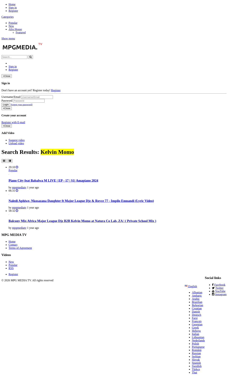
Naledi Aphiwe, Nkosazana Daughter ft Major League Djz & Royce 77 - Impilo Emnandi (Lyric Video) (81, 201)
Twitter (219, 287)
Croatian (197, 308)
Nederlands (198, 340)
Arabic (196, 298)
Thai (194, 372)
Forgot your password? (22, 104)
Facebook (219, 284)
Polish (195, 343)
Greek (195, 327)
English (191, 286)
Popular (13, 22)
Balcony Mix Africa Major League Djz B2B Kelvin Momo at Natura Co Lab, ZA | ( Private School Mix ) (82, 221)
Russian (196, 353)
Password (6, 100)
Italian (195, 334)
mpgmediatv (19, 187)
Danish (196, 311)
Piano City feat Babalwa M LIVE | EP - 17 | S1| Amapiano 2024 (53, 180)
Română (196, 350)
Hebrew (196, 330)
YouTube (220, 291)
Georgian (197, 324)
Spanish (196, 362)
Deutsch (196, 314)
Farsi (195, 318)
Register (13, 10)
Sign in (13, 7)
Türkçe (196, 369)
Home (12, 4)
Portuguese (198, 346)
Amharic (197, 295)
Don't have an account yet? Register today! (25, 90)
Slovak (196, 359)
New (11, 26)
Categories (7, 16)
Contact (13, 244)
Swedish (196, 366)
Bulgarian (197, 305)
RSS (11, 268)
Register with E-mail (13, 122)
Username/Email (11, 96)
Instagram (221, 294)
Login (6, 104)
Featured (21, 32)
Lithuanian (198, 337)
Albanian (197, 292)
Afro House (15, 29)
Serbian (196, 356)
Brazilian (197, 302)
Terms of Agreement (20, 247)
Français (196, 321)
